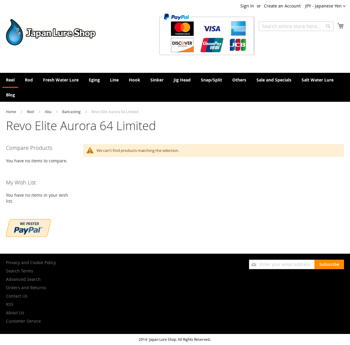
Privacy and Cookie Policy (31, 262)
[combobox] (296, 26)
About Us (15, 312)
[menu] (175, 87)
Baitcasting (72, 111)
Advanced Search (23, 279)
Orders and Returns (26, 287)
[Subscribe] (329, 264)
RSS (9, 304)
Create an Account (282, 6)
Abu (48, 111)
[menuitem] (10, 80)
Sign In (247, 6)
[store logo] (51, 32)
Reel (31, 111)
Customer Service (23, 321)
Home (11, 111)
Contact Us (16, 296)
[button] (325, 6)
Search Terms (19, 271)
